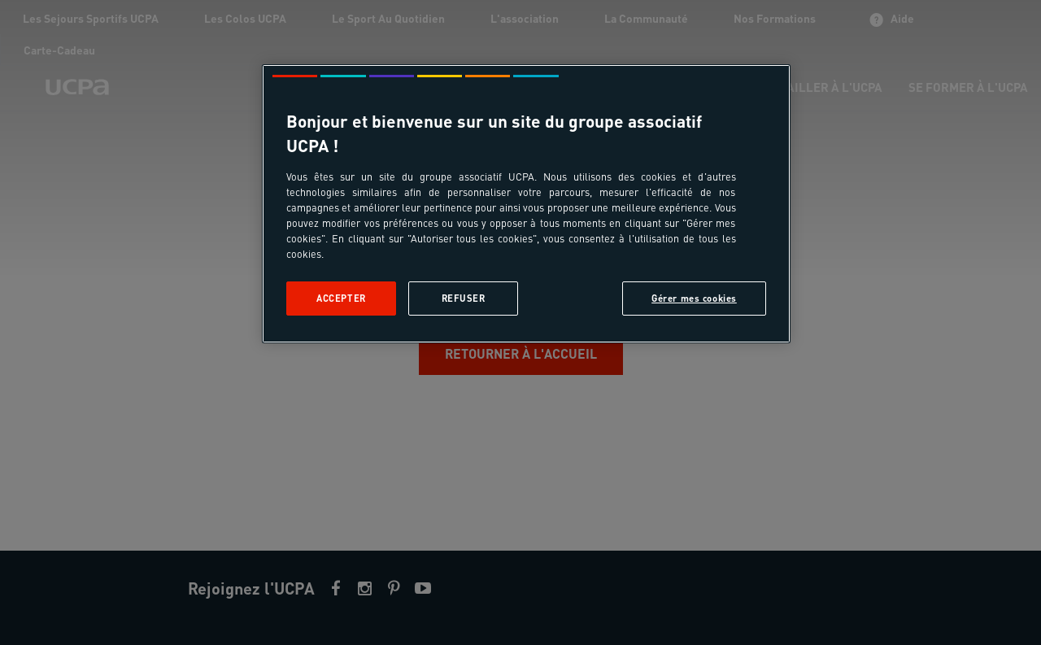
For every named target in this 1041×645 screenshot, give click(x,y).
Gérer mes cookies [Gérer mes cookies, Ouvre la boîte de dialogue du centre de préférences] (694, 298)
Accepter (341, 298)
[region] (526, 203)
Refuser (464, 298)
